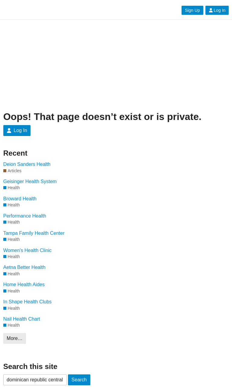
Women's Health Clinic (27, 250)
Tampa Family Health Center (34, 233)
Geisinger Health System (30, 181)
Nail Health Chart (21, 319)
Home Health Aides (24, 284)
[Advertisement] (116, 65)
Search (79, 379)
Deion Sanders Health (27, 164)
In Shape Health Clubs (27, 301)
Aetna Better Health (24, 267)
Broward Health (20, 198)
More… (14, 338)
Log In (217, 10)
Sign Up (192, 10)
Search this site (30, 366)
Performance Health (24, 215)
